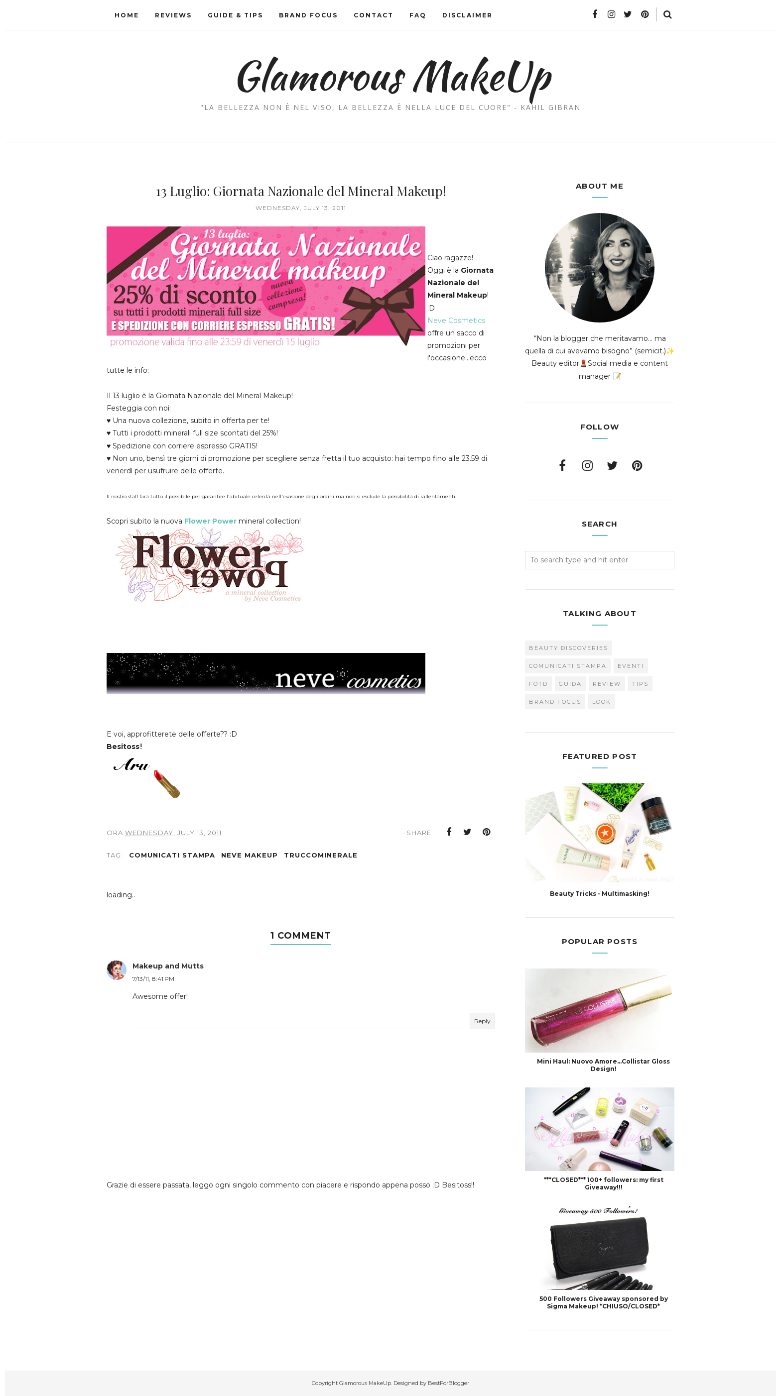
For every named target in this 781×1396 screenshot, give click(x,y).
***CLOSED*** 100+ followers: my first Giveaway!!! (603, 1183)
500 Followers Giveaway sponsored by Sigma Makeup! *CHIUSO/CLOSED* (603, 1302)
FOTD (538, 683)
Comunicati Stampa (172, 860)
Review (607, 683)
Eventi (631, 665)
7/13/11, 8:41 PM (153, 983)
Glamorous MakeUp (390, 75)
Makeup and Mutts (168, 970)
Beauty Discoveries (568, 647)
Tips (640, 683)
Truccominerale (321, 860)
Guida (570, 683)
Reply (482, 1026)
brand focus (555, 701)
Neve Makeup (249, 860)
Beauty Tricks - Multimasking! (600, 893)
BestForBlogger (448, 1383)
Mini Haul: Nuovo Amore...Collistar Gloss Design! (603, 1065)
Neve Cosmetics (461, 332)
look (601, 701)
